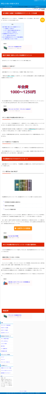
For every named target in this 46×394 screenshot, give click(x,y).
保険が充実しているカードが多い (10, 38)
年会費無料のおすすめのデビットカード (10, 33)
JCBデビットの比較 (4, 330)
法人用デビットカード (5, 332)
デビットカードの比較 (8, 6)
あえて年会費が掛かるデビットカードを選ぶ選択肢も (12, 37)
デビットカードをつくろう (10, 3)
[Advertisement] (23, 297)
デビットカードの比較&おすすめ (12, 48)
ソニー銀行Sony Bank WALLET (9, 35)
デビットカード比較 (36, 9)
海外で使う (3, 346)
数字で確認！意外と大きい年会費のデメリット (11, 26)
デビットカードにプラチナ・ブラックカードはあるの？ (17, 110)
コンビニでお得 (3, 343)
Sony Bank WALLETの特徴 (11, 237)
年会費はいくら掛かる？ (8, 28)
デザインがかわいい (4, 341)
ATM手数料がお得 (4, 351)
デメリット (3, 359)
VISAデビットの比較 (4, 327)
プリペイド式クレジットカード (6, 370)
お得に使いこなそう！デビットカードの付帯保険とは (17, 283)
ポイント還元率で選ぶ (5, 338)
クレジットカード (29, 9)
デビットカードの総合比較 (5, 325)
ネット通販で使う (4, 348)
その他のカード (37, 6)
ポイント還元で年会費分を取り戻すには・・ (12, 30)
